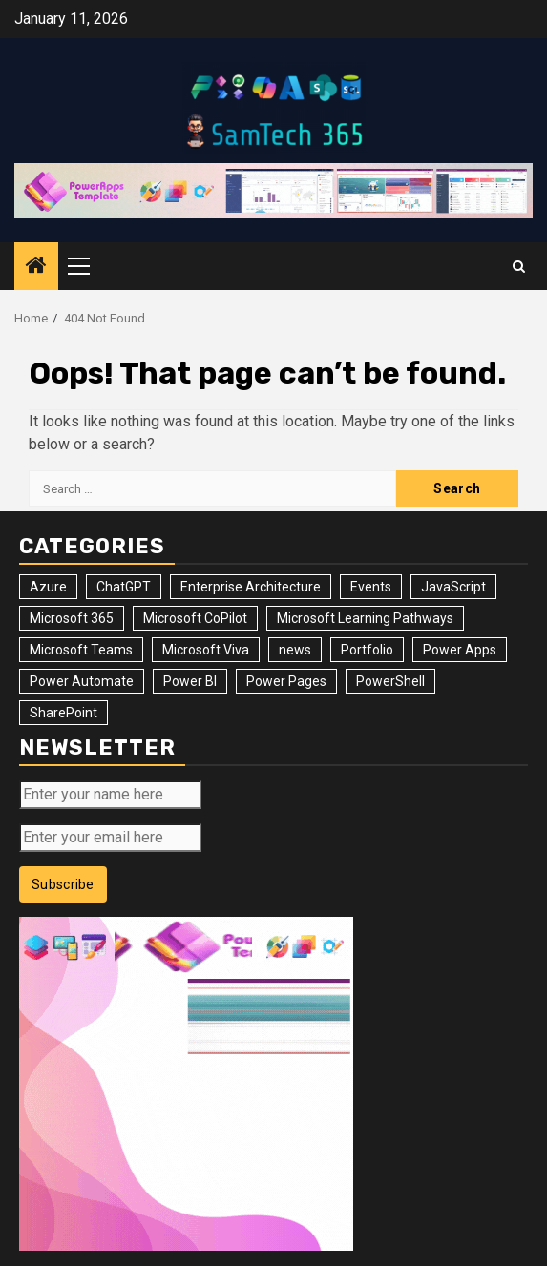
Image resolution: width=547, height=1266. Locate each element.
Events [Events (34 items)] (370, 586)
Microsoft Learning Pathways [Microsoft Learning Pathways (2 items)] (365, 618)
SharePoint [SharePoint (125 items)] (63, 712)
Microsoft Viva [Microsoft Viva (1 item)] (205, 649)
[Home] (36, 267)
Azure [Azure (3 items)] (48, 586)
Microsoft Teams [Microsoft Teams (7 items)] (81, 649)
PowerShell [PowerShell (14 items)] (390, 681)
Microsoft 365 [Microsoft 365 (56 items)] (72, 618)
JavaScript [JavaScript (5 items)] (453, 586)
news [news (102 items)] (295, 649)
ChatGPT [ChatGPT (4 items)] (123, 586)
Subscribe (63, 884)
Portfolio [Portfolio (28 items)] (367, 649)
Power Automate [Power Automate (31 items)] (82, 681)
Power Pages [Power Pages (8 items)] (286, 681)
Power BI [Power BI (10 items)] (190, 681)
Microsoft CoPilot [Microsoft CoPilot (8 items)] (195, 618)
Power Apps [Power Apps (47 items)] (459, 649)
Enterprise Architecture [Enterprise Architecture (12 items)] (250, 586)
